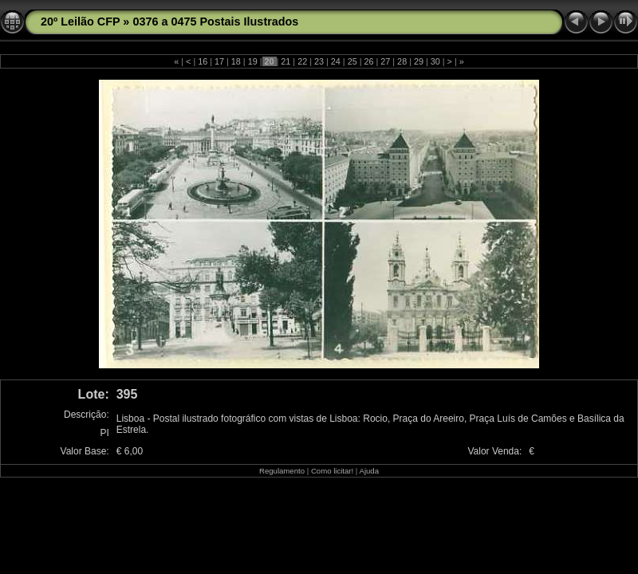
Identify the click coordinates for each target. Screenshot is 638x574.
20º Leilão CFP (80, 21)
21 (285, 61)
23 (319, 61)
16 (202, 61)
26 (368, 61)
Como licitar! (332, 470)
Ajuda (369, 470)
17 (219, 61)
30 (435, 61)
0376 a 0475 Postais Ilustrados (215, 21)
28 (402, 61)
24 (336, 61)
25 (352, 61)
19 (253, 61)
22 (302, 61)
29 (419, 61)
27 (385, 61)
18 (236, 61)
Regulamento (282, 470)
